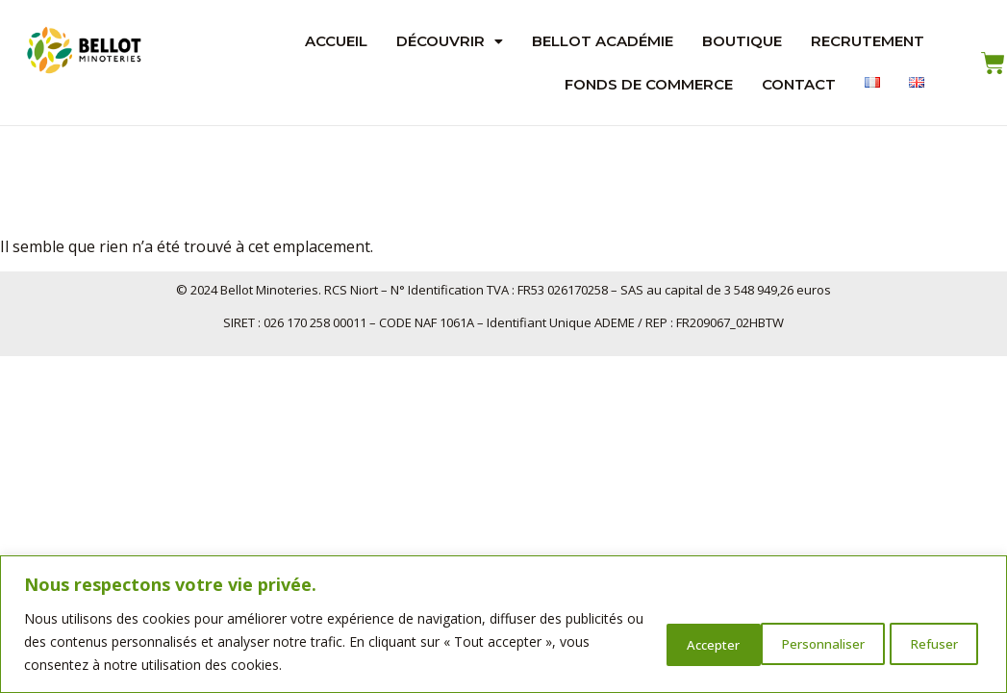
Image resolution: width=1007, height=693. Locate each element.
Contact (799, 84)
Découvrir (449, 41)
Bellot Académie (602, 41)
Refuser (812, 641)
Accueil (336, 41)
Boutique (742, 41)
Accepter (927, 641)
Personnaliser (682, 641)
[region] (503, 624)
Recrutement (867, 41)
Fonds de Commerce (649, 84)
